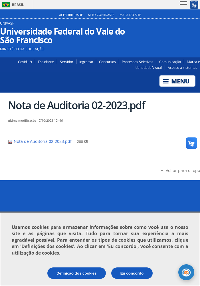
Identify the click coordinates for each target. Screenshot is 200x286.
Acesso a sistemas (182, 67)
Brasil (18, 4)
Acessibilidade (71, 15)
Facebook (187, 25)
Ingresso (86, 61)
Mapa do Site (130, 15)
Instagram (179, 25)
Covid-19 (25, 61)
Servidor (66, 61)
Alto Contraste (101, 15)
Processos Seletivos (137, 61)
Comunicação (170, 61)
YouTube (196, 25)
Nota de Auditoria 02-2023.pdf (40, 141)
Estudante (46, 61)
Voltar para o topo (183, 170)
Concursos (107, 61)
